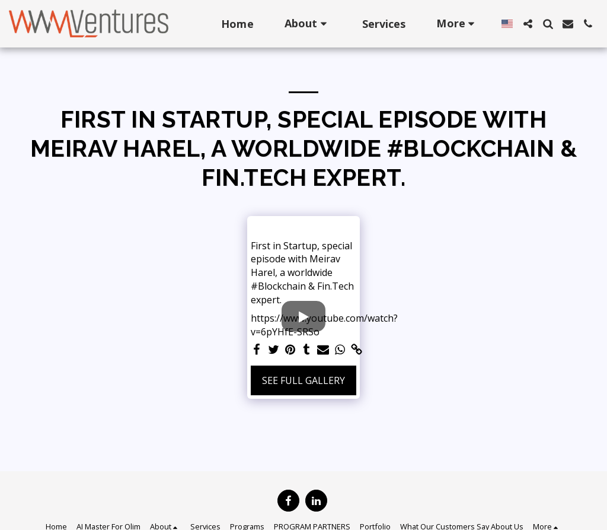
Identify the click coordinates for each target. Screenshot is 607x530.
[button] (308, 23)
